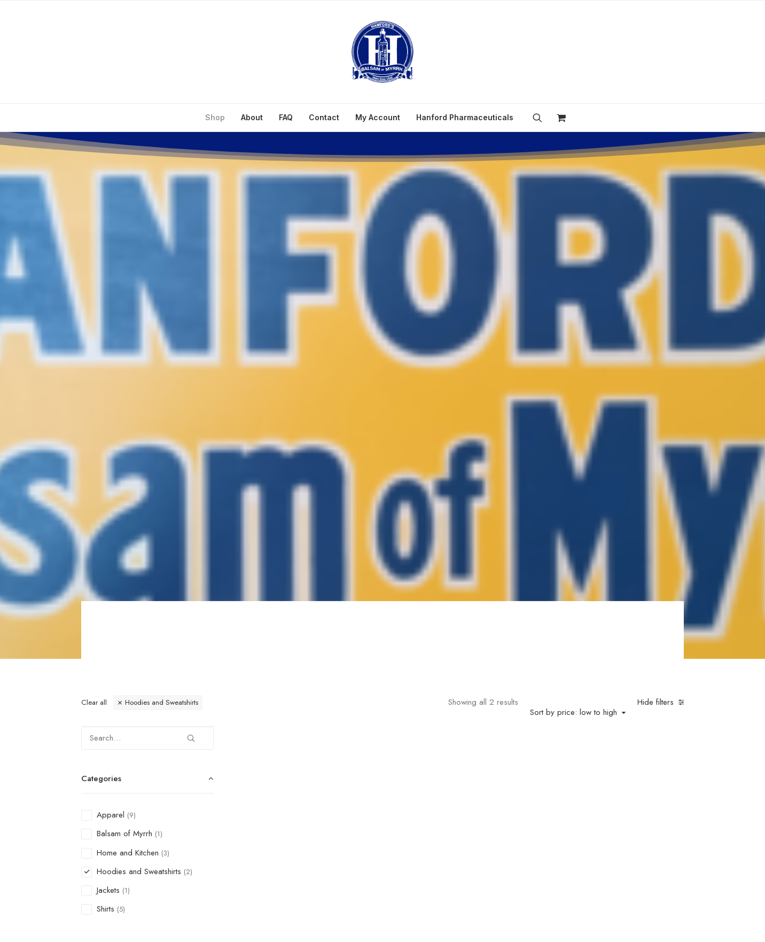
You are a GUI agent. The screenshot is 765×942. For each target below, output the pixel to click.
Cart (542, 861)
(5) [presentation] (121, 519)
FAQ (286, 117)
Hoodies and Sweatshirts (161, 312)
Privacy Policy (318, 861)
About (252, 117)
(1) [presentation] (158, 444)
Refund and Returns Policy (408, 861)
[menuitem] (215, 117)
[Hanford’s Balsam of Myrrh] (382, 52)
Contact (324, 117)
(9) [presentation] (131, 425)
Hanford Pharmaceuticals (464, 117)
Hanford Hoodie (468, 486)
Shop (215, 117)
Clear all (94, 312)
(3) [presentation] (165, 463)
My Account (377, 117)
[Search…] (147, 348)
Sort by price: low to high (573, 322)
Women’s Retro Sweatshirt (320, 486)
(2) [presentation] (188, 482)
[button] (541, 117)
